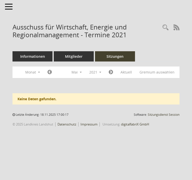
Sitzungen (115, 56)
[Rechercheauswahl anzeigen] (165, 28)
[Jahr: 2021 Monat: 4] (50, 72)
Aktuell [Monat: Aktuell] (126, 72)
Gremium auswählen (157, 72)
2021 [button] (95, 72)
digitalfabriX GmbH (135, 124)
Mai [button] (77, 72)
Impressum (89, 124)
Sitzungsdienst (164, 114)
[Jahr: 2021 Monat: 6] (111, 72)
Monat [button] (32, 72)
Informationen (32, 56)
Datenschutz (67, 124)
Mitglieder (73, 56)
